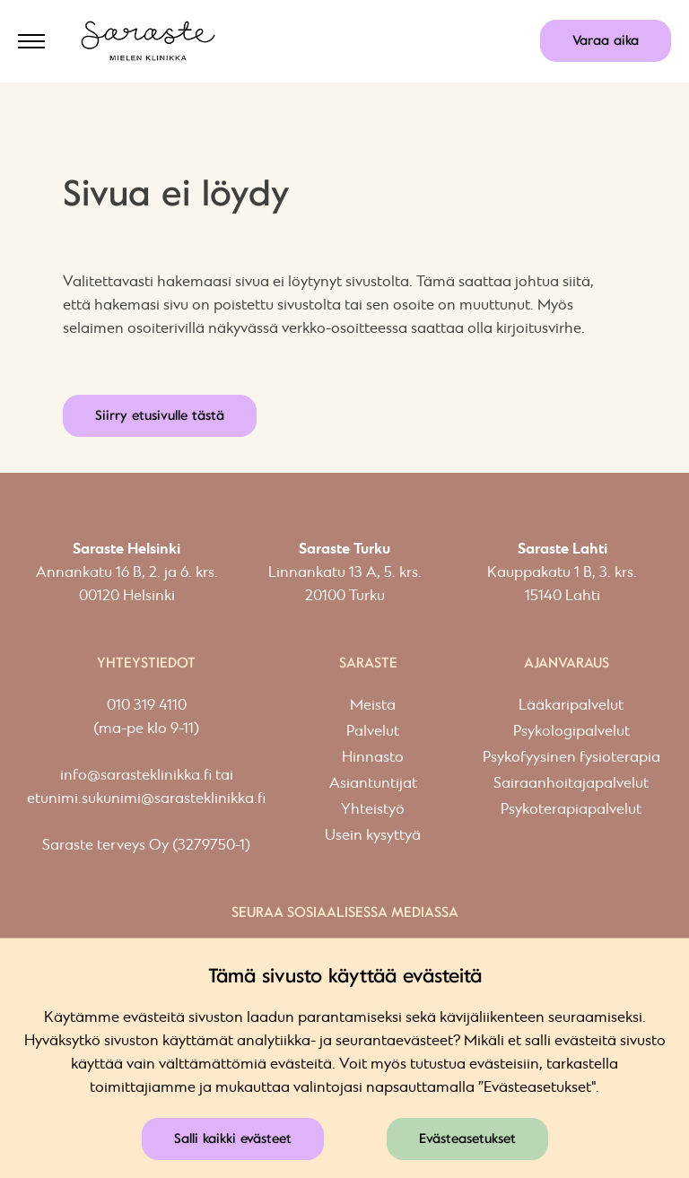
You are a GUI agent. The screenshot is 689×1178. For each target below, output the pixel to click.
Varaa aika (605, 40)
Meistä (373, 705)
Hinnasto (373, 757)
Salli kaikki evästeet (233, 1138)
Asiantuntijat (373, 783)
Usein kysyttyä (373, 835)
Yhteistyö (373, 809)
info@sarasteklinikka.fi (136, 775)
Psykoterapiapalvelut (571, 809)
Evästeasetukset (467, 1138)
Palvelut (372, 731)
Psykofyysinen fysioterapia (571, 757)
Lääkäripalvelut (571, 705)
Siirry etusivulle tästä (159, 415)
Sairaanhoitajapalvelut (571, 783)
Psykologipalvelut (571, 731)
